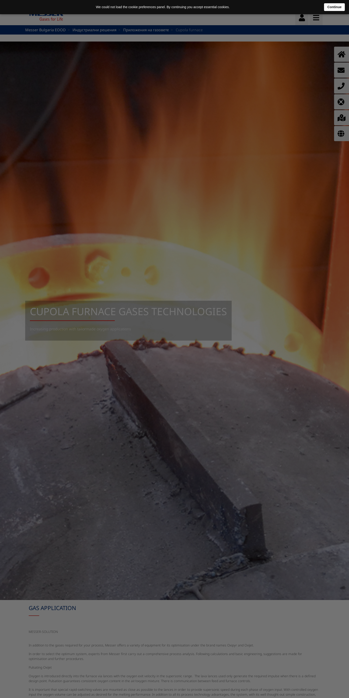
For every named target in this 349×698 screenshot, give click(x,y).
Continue (334, 7)
